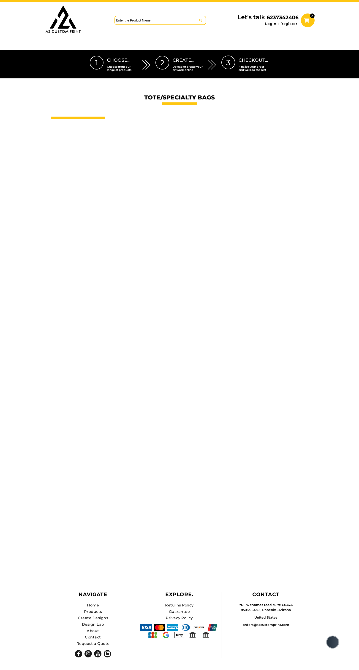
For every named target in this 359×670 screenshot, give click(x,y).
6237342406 (283, 17)
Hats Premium (68, 150)
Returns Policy (179, 605)
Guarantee (179, 611)
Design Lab (93, 624)
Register (288, 23)
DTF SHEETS (65, 142)
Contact (93, 637)
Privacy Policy (179, 618)
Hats (57, 134)
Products (93, 611)
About (93, 631)
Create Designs (93, 618)
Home (93, 605)
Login (270, 23)
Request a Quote (93, 643)
